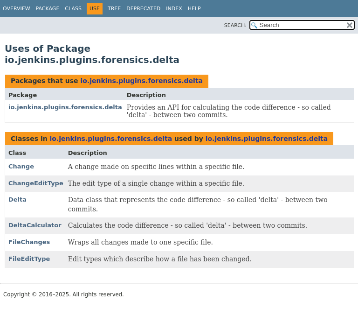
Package (48, 9)
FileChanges (29, 241)
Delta (17, 199)
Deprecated (143, 9)
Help (194, 9)
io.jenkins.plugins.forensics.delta (141, 80)
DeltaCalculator (35, 225)
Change (21, 166)
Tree (114, 9)
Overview (16, 9)
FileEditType (29, 258)
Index (174, 9)
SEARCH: (235, 25)
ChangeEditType (35, 183)
